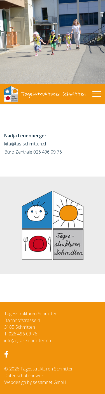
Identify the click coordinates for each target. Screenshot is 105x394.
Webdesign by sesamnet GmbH (35, 382)
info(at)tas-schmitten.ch (27, 340)
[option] (52, 42)
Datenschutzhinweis (24, 375)
